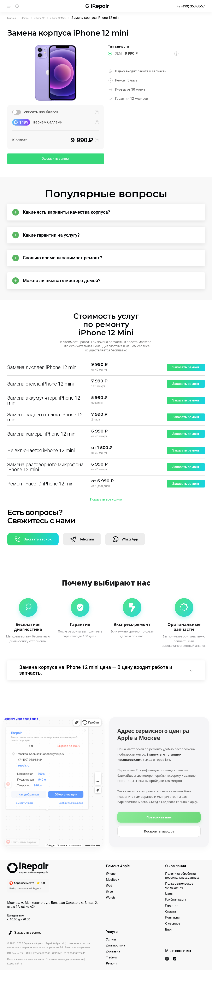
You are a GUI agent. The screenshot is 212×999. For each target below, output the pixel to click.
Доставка (113, 967)
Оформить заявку (56, 159)
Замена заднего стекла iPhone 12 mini (45, 429)
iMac (109, 907)
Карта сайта (14, 979)
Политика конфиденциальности (65, 975)
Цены (169, 909)
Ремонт (111, 979)
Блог (168, 945)
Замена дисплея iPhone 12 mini (42, 379)
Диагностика (115, 961)
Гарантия (171, 921)
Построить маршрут (160, 847)
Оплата (170, 927)
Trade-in (111, 973)
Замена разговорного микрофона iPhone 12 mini (45, 478)
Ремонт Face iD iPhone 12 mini (41, 495)
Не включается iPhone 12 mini (41, 462)
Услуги (111, 955)
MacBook (112, 895)
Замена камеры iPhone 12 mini (41, 445)
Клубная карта (175, 915)
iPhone (111, 889)
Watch (110, 913)
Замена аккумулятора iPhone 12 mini (43, 412)
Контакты (172, 933)
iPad (109, 901)
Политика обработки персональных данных (182, 891)
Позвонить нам (158, 833)
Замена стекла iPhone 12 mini (40, 395)
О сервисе (172, 939)
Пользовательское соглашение (179, 901)
